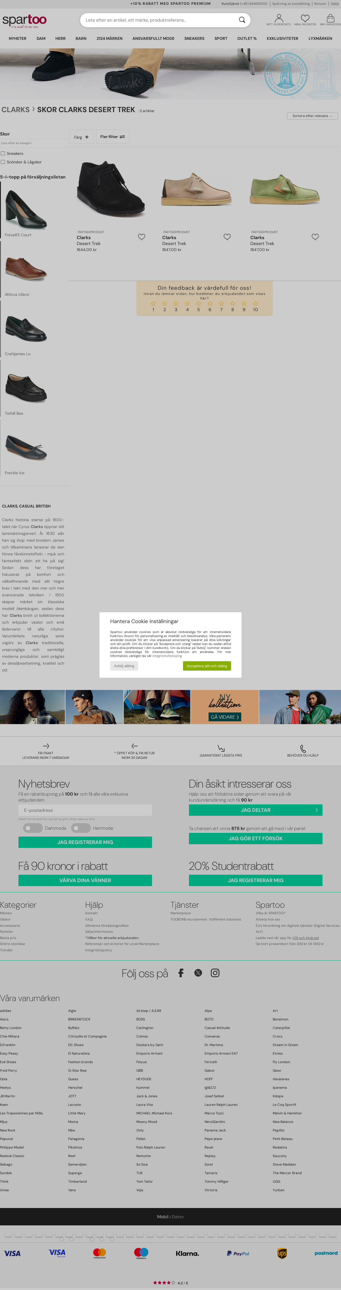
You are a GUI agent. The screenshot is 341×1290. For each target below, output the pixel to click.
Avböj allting (124, 666)
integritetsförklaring (167, 656)
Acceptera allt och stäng (207, 666)
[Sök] (242, 20)
